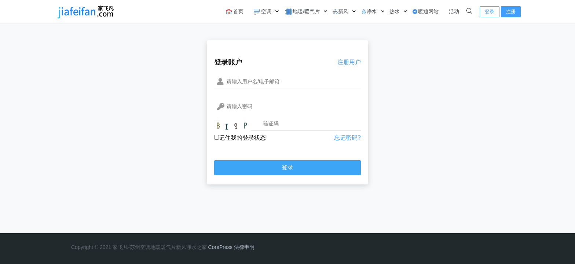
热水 (394, 11)
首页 (234, 11)
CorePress (220, 247)
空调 (262, 11)
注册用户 (349, 62)
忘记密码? (347, 138)
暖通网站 (425, 11)
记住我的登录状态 (240, 138)
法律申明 (244, 247)
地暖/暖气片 (302, 11)
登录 (489, 11)
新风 (340, 11)
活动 (454, 11)
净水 (369, 11)
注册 (511, 11)
